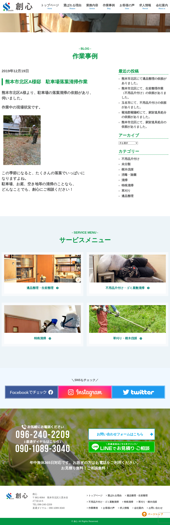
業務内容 (92, 5)
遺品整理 (127, 196)
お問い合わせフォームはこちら (120, 434)
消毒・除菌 (129, 174)
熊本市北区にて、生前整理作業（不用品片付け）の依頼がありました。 (144, 93)
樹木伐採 (127, 169)
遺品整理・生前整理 (137, 495)
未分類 (126, 164)
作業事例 (109, 5)
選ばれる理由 (72, 5)
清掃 (125, 180)
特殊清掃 (127, 185)
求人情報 (145, 5)
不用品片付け (130, 159)
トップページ (50, 5)
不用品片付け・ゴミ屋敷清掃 (103, 501)
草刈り (126, 190)
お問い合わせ (156, 508)
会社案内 (162, 5)
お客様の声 (127, 5)
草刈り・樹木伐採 (147, 501)
